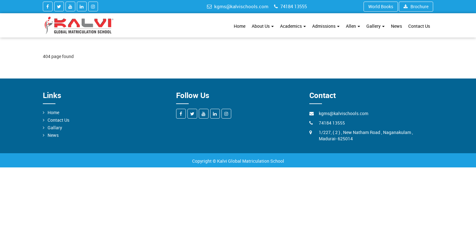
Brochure (416, 6)
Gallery (375, 26)
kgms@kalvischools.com (237, 6)
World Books (380, 6)
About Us (263, 26)
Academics (293, 26)
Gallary (55, 128)
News (396, 26)
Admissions (326, 26)
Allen (353, 26)
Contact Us (419, 26)
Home (239, 26)
